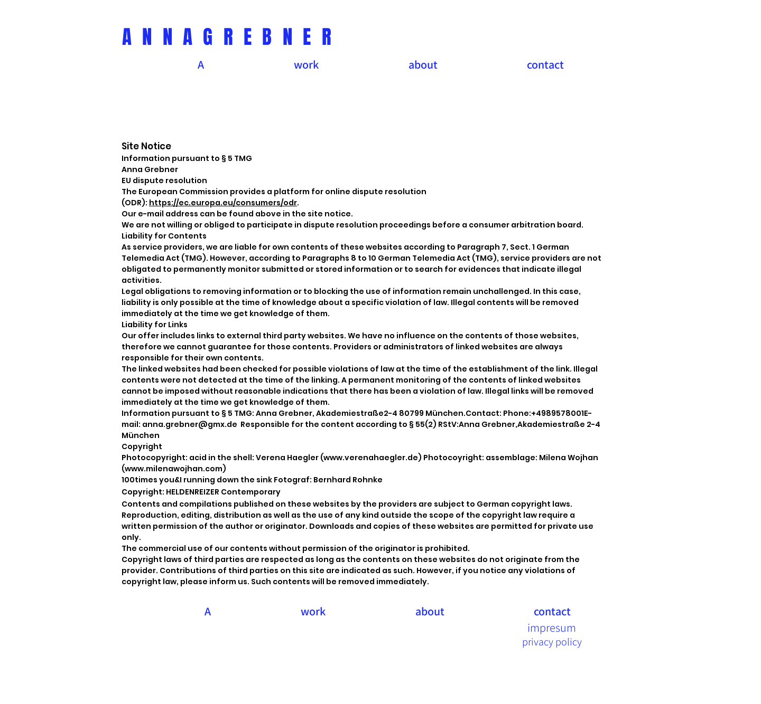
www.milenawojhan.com (173, 468)
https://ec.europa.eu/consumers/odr (223, 202)
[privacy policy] (552, 642)
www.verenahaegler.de (370, 457)
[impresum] (551, 628)
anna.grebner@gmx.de (189, 424)
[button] (306, 65)
